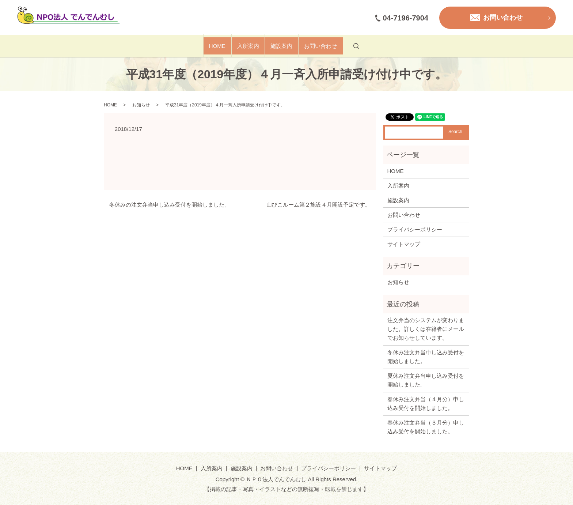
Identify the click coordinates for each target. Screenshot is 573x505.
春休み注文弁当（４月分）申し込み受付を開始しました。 (425, 403)
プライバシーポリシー (414, 229)
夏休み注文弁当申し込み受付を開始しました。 (425, 380)
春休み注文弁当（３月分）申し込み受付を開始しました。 (425, 426)
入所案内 (240, 46)
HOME (193, 46)
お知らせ (141, 105)
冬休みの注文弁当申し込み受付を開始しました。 (169, 204)
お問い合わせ (344, 46)
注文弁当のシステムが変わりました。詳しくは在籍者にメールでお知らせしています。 (425, 329)
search (395, 50)
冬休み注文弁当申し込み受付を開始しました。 (425, 356)
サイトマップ (403, 244)
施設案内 (289, 46)
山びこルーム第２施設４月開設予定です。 (318, 204)
